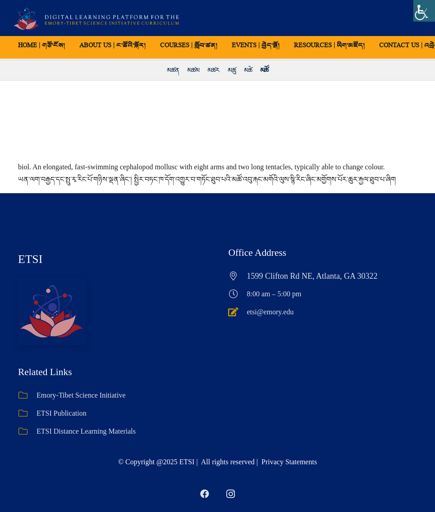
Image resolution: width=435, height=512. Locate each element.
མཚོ (264, 70)
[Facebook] (204, 494)
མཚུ (232, 70)
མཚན (173, 70)
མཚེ (248, 70)
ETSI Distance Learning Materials (86, 431)
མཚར (213, 70)
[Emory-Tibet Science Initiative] (27, 395)
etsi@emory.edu (270, 312)
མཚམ (193, 70)
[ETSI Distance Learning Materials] (27, 431)
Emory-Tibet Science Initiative (81, 395)
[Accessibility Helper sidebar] (424, 11)
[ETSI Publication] (27, 413)
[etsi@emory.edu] (238, 312)
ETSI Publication (62, 413)
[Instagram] (231, 494)
